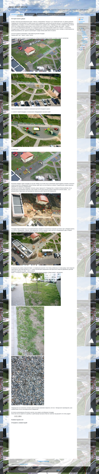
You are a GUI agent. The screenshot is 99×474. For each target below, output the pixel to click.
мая (83, 30)
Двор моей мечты (18, 7)
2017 (81, 47)
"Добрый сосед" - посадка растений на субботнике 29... (84, 35)
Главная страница (43, 461)
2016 (81, 49)
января (83, 45)
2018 (81, 28)
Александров (41, 14)
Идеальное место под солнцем (55, 14)
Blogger (58, 470)
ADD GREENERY (30, 14)
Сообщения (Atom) (23, 464)
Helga (81, 19)
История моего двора (17, 14)
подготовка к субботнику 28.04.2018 (84, 41)
